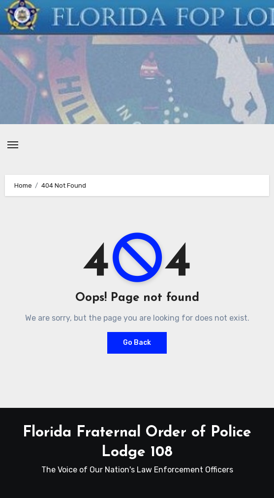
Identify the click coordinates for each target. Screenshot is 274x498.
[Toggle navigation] (13, 145)
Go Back (137, 342)
